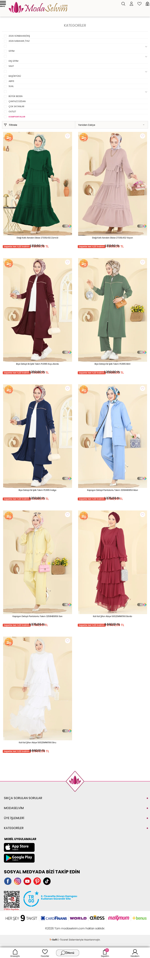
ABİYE (11, 81)
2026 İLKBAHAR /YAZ (19, 41)
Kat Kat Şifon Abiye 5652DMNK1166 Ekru (37, 742)
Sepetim (105, 952)
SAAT (11, 66)
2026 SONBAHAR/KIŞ (19, 35)
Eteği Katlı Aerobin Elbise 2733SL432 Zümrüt (37, 237)
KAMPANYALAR (17, 116)
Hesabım (135, 952)
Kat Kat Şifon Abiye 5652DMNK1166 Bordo (112, 616)
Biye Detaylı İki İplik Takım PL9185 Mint (112, 364)
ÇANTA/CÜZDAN (17, 101)
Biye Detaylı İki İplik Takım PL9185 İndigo (37, 490)
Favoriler (45, 952)
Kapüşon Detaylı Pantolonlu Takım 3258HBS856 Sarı (37, 616)
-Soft (54, 939)
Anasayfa (15, 952)
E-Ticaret (63, 939)
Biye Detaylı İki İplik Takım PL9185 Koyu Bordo (37, 364)
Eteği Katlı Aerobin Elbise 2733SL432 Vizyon (112, 237)
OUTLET (12, 111)
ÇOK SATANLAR (16, 106)
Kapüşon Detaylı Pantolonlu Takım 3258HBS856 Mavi (112, 490)
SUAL (11, 86)
